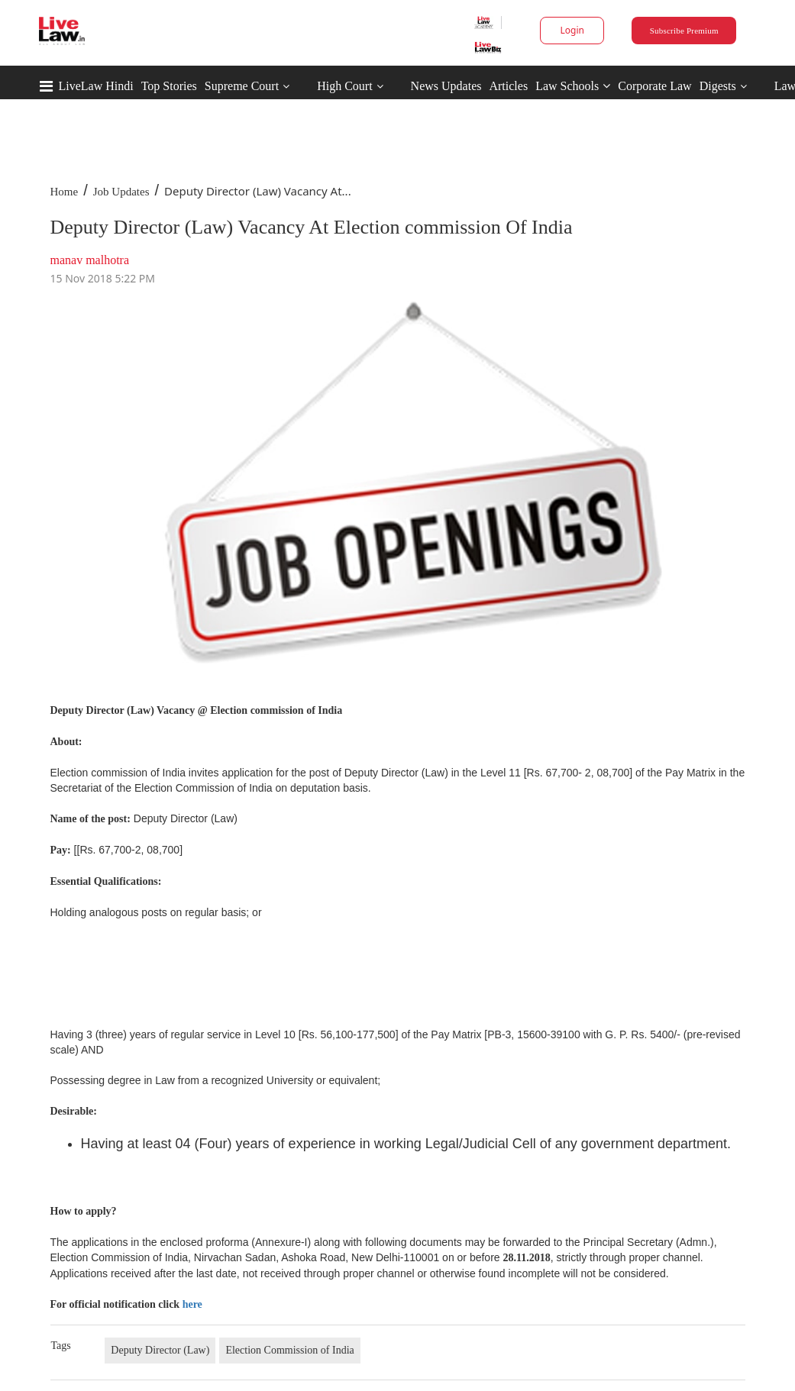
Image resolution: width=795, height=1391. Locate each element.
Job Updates (121, 192)
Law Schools (572, 85)
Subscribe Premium (684, 30)
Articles (508, 85)
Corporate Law (654, 85)
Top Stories (169, 85)
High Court (344, 85)
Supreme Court (242, 85)
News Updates (446, 85)
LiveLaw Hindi (96, 85)
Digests (718, 85)
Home (64, 192)
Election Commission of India (289, 1350)
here (192, 1304)
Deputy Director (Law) (160, 1350)
